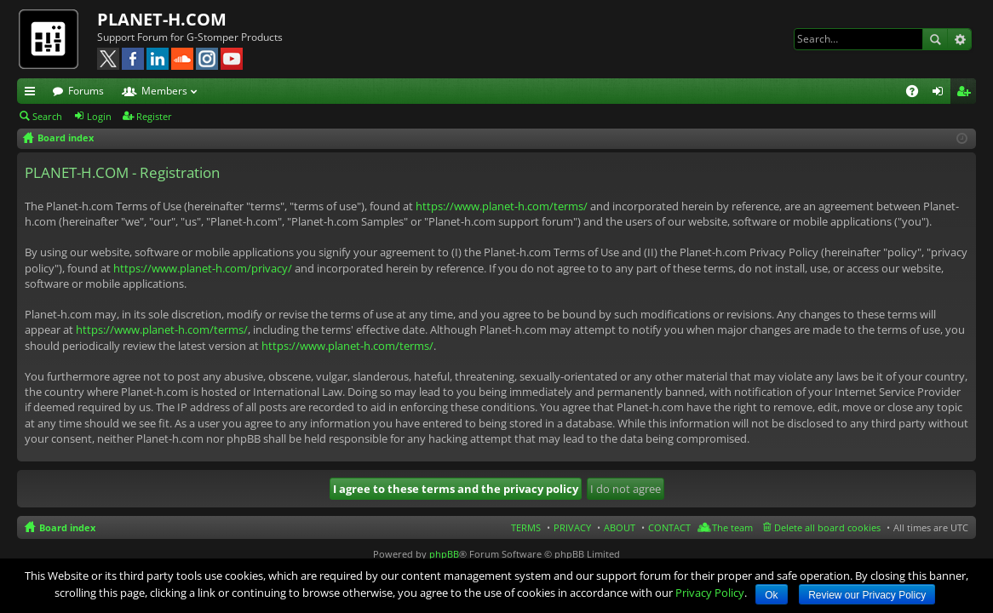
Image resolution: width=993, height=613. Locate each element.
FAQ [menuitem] (917, 93)
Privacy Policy (709, 592)
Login (99, 116)
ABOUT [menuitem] (619, 527)
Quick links (33, 93)
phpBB (444, 553)
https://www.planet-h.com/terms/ (502, 206)
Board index (67, 527)
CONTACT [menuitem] (669, 527)
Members (164, 90)
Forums (86, 90)
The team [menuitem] (732, 527)
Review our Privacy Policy (867, 595)
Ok (771, 595)
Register (154, 116)
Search (935, 39)
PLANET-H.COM (162, 19)
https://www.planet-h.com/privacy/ (202, 268)
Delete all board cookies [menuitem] (827, 527)
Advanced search (959, 39)
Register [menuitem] (966, 93)
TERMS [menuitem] (526, 527)
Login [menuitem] (941, 93)
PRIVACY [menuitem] (572, 527)
